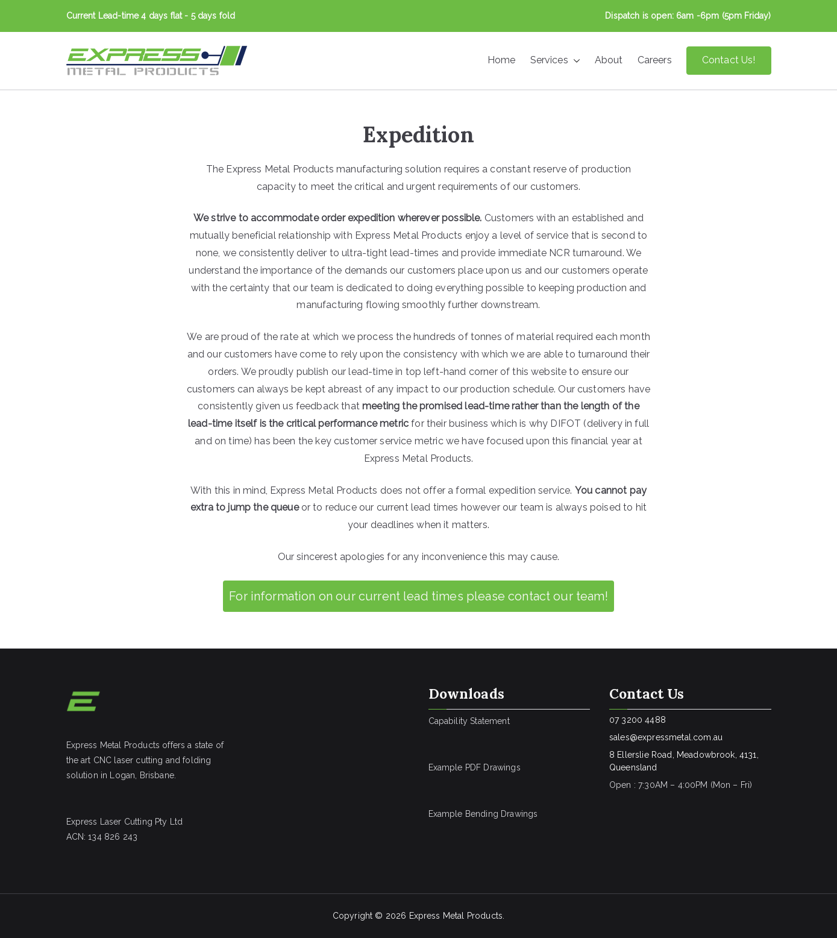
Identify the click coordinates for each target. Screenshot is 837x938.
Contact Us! (729, 60)
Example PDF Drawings (474, 767)
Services (555, 60)
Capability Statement (469, 721)
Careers (655, 60)
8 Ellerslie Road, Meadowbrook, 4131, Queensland (684, 761)
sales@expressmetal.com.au (666, 737)
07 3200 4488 (637, 720)
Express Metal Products (456, 916)
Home (501, 60)
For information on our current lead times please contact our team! (418, 596)
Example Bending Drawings (483, 814)
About (609, 60)
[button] (574, 60)
